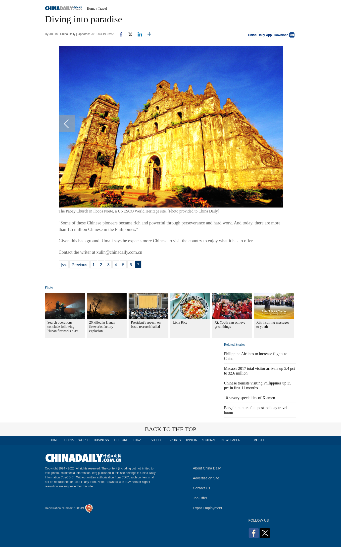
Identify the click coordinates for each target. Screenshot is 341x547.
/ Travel (101, 8)
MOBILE (259, 440)
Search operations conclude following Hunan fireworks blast (63, 327)
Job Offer (200, 498)
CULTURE (121, 440)
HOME (54, 440)
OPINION (191, 440)
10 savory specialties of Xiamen (249, 398)
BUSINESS (101, 440)
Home (91, 8)
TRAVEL (139, 440)
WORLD (84, 440)
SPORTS (175, 440)
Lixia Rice (180, 322)
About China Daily (207, 468)
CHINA (69, 440)
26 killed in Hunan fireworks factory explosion (102, 327)
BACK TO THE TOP (170, 429)
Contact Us (201, 488)
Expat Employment (207, 508)
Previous (79, 265)
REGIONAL (208, 440)
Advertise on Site (206, 478)
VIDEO (156, 440)
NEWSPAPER (231, 440)
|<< (64, 265)
